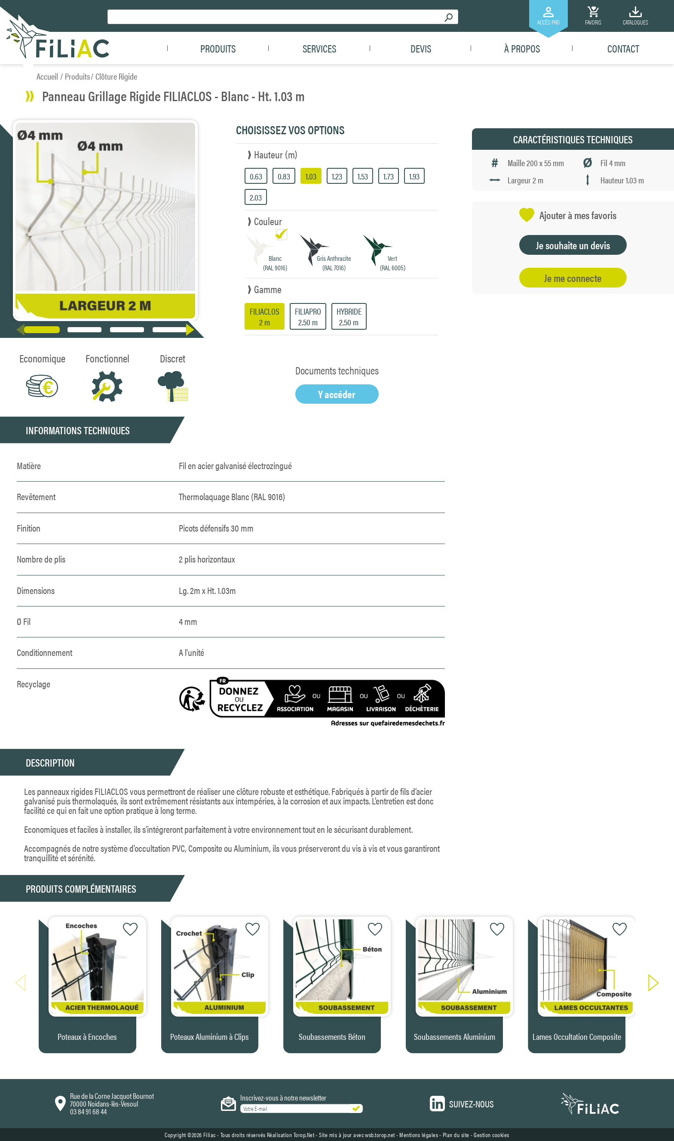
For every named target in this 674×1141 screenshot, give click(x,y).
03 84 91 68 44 (88, 1111)
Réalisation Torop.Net (291, 1134)
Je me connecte (572, 277)
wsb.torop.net (380, 1134)
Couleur (268, 220)
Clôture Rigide (116, 76)
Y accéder (336, 394)
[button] (192, 330)
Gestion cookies (491, 1134)
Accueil (47, 76)
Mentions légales (418, 1134)
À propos (522, 48)
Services (319, 48)
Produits (218, 48)
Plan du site (456, 1134)
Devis (421, 48)
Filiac (209, 1134)
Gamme (268, 288)
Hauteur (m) (275, 154)
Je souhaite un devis (573, 245)
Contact (623, 48)
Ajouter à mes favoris (567, 215)
